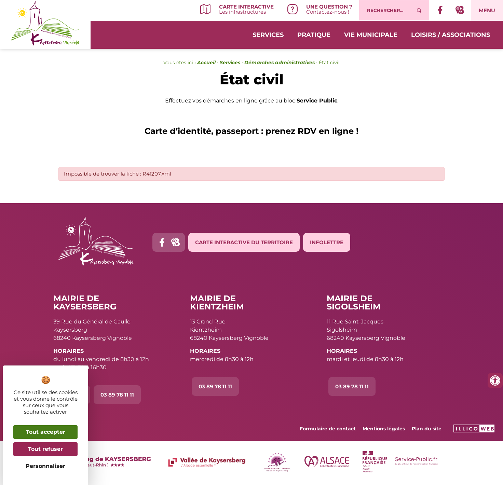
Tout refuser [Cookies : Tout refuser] (45, 449)
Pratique (313, 35)
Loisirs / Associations (450, 35)
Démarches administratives (279, 62)
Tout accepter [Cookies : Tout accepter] (45, 432)
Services (268, 35)
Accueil (206, 62)
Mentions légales (384, 429)
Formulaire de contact (328, 429)
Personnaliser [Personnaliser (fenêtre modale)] (45, 466)
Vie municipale (370, 35)
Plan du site (426, 429)
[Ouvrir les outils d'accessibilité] (495, 380)
